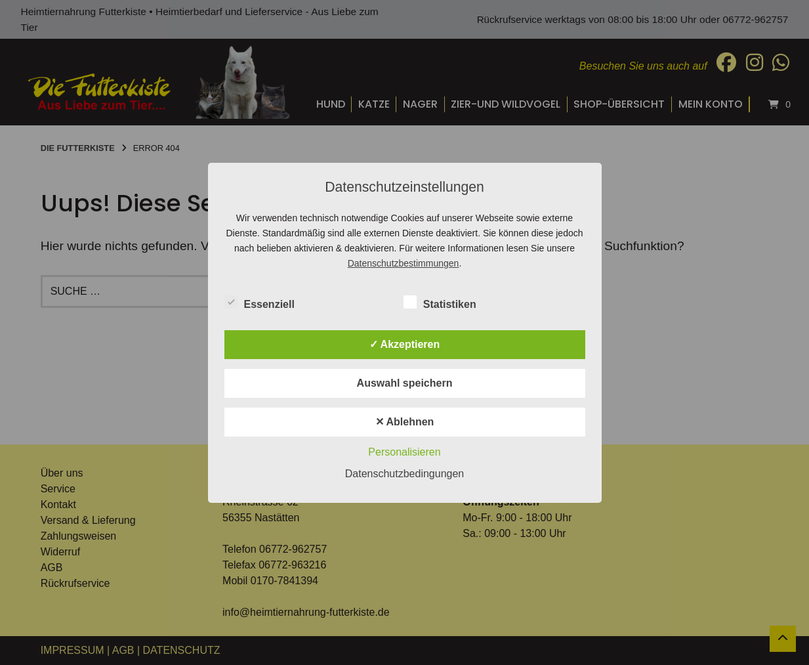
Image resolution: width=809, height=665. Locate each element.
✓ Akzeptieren (404, 344)
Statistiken (440, 302)
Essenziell (259, 302)
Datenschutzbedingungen (404, 473)
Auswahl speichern (405, 383)
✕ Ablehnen (404, 421)
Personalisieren (404, 452)
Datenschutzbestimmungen (403, 263)
